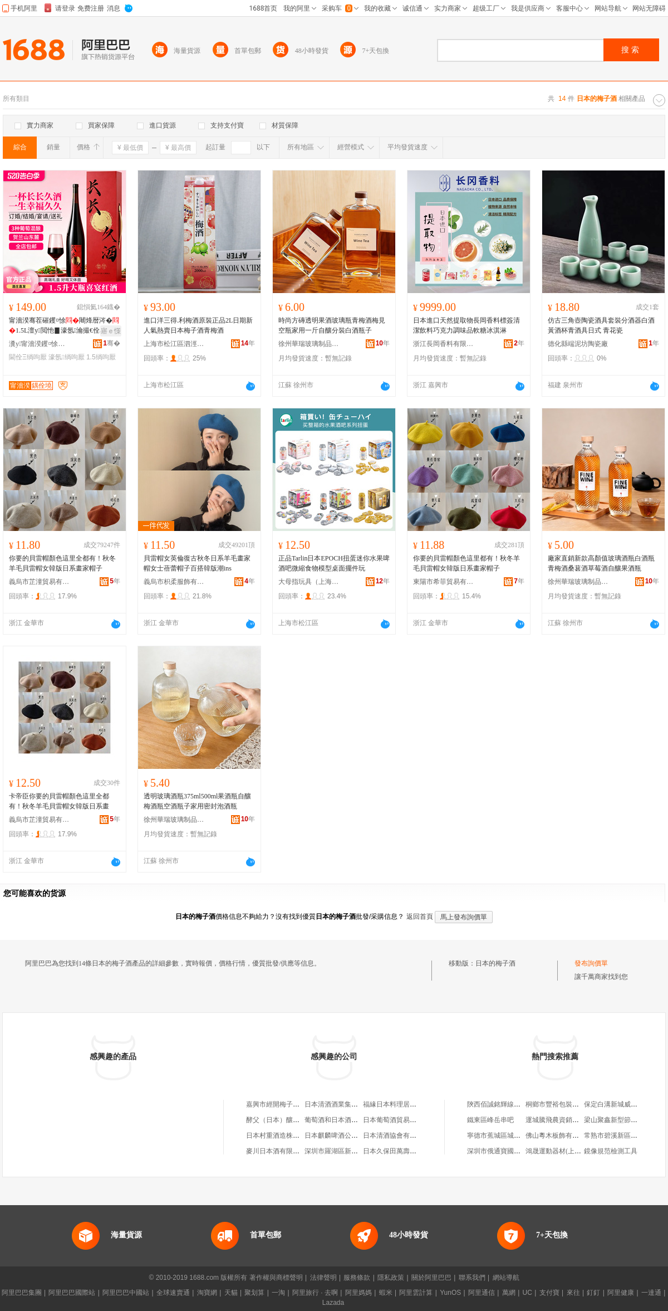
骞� (111, 343)
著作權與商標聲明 (276, 1277)
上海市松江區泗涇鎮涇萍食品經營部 (174, 344)
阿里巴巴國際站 (71, 1293)
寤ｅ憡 (111, 331)
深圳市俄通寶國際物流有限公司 (514, 1151)
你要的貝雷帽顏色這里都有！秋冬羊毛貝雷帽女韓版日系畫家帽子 (466, 563)
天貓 (231, 1293)
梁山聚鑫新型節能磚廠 (617, 1120)
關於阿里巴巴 (431, 1277)
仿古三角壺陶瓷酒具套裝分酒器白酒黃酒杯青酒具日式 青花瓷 (601, 325)
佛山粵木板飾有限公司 (558, 1135)
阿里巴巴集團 (22, 1293)
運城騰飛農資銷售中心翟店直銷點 (575, 1120)
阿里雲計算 (416, 1293)
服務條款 (356, 1277)
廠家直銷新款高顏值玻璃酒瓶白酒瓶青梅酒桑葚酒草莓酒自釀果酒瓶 (601, 563)
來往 (573, 1293)
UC (527, 1293)
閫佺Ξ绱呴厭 (28, 357)
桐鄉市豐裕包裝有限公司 (562, 1104)
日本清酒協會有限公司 (396, 1135)
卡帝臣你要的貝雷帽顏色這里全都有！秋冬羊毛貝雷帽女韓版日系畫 (59, 801)
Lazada (333, 1303)
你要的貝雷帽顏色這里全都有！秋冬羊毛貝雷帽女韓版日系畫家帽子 (62, 563)
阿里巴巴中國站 (125, 1293)
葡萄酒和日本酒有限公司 (341, 1120)
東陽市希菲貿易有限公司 (443, 582)
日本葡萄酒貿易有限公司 (399, 1120)
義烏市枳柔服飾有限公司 (174, 582)
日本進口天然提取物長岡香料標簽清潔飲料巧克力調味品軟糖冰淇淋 (466, 325)
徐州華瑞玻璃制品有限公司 (309, 344)
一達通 (651, 1293)
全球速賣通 (173, 1293)
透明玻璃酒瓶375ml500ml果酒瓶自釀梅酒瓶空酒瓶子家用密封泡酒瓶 (197, 801)
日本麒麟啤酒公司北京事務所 (347, 1135)
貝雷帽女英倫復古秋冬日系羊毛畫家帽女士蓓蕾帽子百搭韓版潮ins (197, 563)
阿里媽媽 (358, 1293)
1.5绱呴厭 (101, 357)
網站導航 (506, 1277)
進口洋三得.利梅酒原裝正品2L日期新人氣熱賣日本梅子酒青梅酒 (198, 325)
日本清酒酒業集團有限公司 (344, 1104)
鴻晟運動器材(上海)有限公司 (567, 1151)
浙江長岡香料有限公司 (443, 344)
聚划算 (254, 1293)
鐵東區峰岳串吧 (490, 1120)
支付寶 (549, 1293)
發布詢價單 (591, 963)
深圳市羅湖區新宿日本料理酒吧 (351, 1151)
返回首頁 (419, 916)
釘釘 (593, 1293)
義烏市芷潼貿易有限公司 (39, 582)
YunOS (450, 1293)
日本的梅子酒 (495, 963)
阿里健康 (620, 1293)
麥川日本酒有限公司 (276, 1151)
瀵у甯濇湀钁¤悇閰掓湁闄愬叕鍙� (39, 344)
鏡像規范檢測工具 (610, 1151)
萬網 (508, 1293)
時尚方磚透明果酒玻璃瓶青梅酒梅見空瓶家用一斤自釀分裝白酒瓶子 (331, 325)
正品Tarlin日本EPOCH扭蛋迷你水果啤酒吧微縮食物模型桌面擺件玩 (334, 563)
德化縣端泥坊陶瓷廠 (578, 344)
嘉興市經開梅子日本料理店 (286, 1104)
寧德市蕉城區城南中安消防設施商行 (520, 1135)
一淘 (278, 1293)
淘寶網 (207, 1293)
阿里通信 (481, 1293)
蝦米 (385, 1293)
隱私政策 (390, 1277)
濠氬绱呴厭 (66, 357)
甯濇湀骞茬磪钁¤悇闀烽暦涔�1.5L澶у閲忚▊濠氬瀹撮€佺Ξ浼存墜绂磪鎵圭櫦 (64, 325)
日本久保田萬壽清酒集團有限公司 (413, 1151)
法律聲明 (323, 1277)
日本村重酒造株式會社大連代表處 (296, 1135)
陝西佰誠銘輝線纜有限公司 (507, 1104)
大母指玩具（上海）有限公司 (309, 582)
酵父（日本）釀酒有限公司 (286, 1120)
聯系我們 (472, 1277)
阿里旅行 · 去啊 (315, 1293)
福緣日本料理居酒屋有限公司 (406, 1104)
